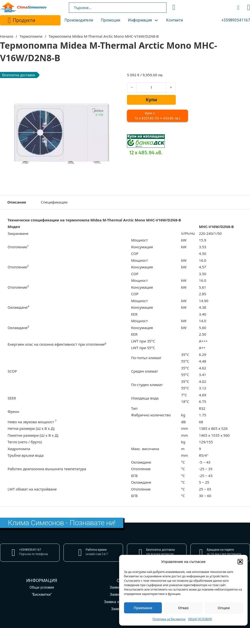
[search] (174, 7)
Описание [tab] (16, 202)
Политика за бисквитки (169, 619)
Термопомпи (31, 36)
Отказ (183, 607)
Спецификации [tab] (54, 202)
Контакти (174, 20)
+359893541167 (235, 20)
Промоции (110, 20)
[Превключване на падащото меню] (9, 20)
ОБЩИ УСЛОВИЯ (200, 619)
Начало (6, 36)
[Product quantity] (151, 87)
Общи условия (42, 587)
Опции (224, 607)
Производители (78, 20)
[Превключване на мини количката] (238, 8)
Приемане (143, 607)
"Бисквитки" (42, 594)
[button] (240, 561)
